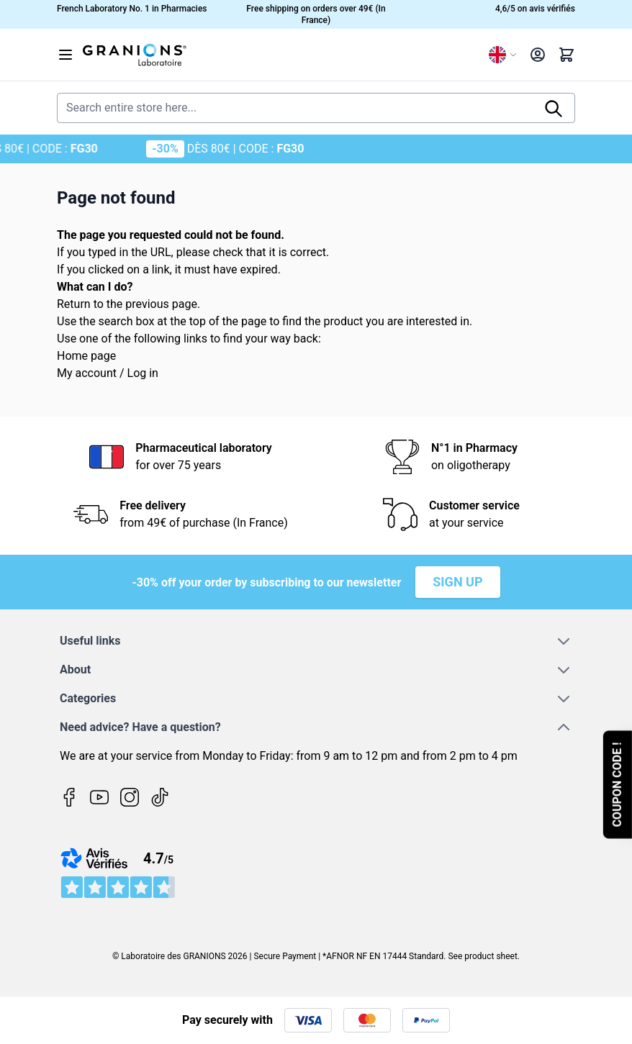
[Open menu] (65, 54)
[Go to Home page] (280, 55)
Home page (86, 356)
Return (74, 304)
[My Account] (537, 54)
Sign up (457, 581)
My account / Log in (107, 373)
